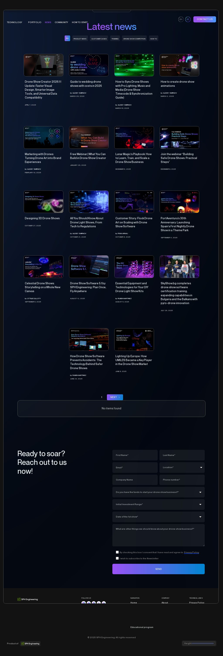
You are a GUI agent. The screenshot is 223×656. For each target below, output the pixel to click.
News (48, 22)
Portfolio (135, 611)
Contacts (166, 615)
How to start (136, 623)
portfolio (34, 22)
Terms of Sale (196, 607)
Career (165, 611)
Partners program (171, 607)
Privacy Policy (196, 602)
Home (133, 602)
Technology (136, 607)
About (165, 602)
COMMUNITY (61, 22)
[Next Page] (115, 397)
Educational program (141, 627)
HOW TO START (80, 22)
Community (136, 619)
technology (14, 22)
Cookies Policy (197, 611)
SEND (158, 569)
